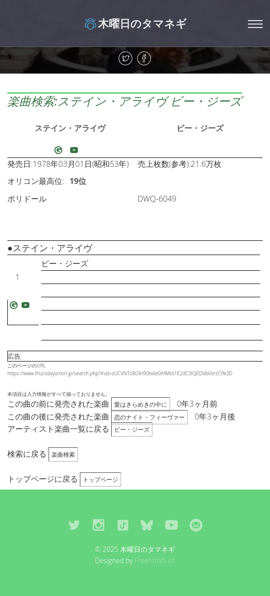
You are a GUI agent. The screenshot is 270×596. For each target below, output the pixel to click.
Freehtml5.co (155, 560)
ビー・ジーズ (199, 128)
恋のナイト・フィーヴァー (149, 417)
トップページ (100, 479)
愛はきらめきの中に (140, 404)
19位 (78, 181)
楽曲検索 (63, 454)
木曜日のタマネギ (135, 23)
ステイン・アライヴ (70, 128)
